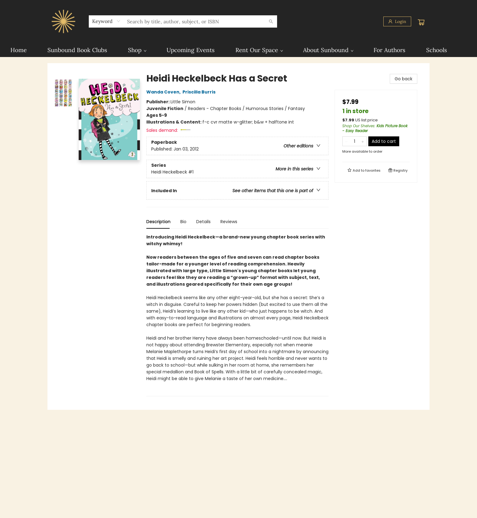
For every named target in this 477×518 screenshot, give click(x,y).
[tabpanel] (237, 315)
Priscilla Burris (199, 92)
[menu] (238, 50)
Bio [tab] (183, 222)
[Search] (271, 21)
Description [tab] (158, 222)
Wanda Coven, (164, 92)
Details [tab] (203, 222)
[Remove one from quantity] (346, 141)
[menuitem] (18, 50)
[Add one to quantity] (362, 141)
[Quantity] (354, 141)
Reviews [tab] (228, 222)
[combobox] (106, 21)
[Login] (397, 21)
